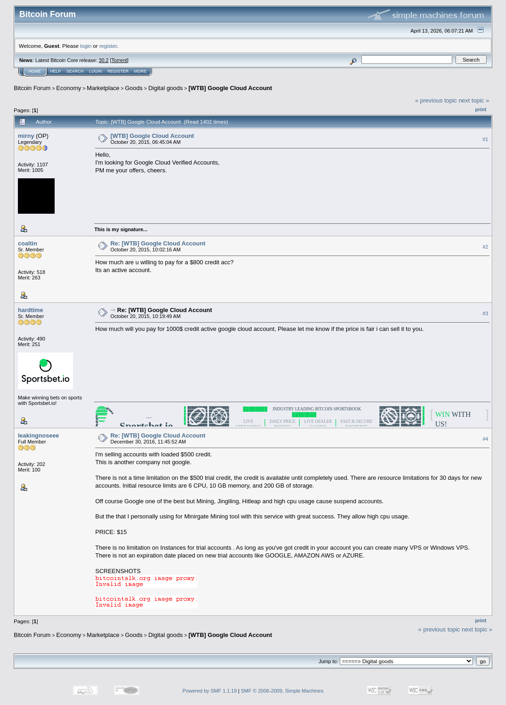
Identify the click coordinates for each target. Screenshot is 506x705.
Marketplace (103, 88)
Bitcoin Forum (32, 88)
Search (75, 71)
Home (34, 71)
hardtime (30, 310)
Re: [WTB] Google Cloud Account (157, 243)
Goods (133, 88)
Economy (68, 88)
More (140, 71)
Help (55, 71)
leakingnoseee (38, 435)
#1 (485, 139)
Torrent (119, 60)
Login (95, 71)
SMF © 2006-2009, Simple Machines (282, 691)
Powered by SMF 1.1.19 (210, 691)
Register (118, 71)
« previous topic (436, 100)
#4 (485, 439)
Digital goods (165, 88)
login (86, 46)
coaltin (27, 243)
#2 (485, 247)
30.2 (103, 60)
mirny (26, 135)
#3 (485, 313)
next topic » (474, 100)
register (108, 46)
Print (480, 109)
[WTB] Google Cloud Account (230, 88)
